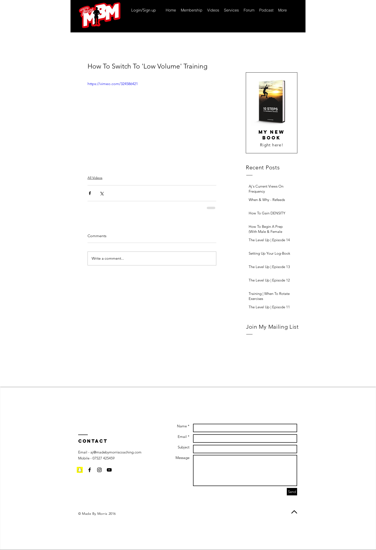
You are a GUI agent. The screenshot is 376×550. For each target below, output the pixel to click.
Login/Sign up (143, 10)
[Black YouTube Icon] (109, 470)
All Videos (95, 178)
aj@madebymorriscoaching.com (115, 452)
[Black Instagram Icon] (99, 470)
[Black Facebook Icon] (90, 470)
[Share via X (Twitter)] (101, 193)
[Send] (292, 491)
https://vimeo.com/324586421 (113, 83)
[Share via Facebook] (90, 193)
